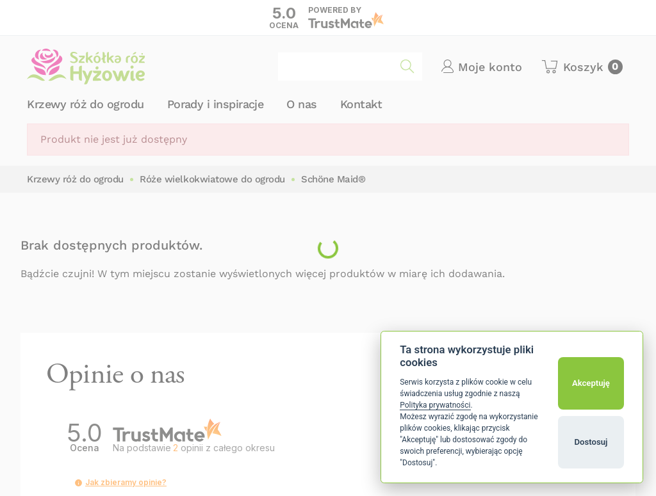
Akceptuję (591, 383)
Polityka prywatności (435, 405)
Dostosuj (591, 442)
